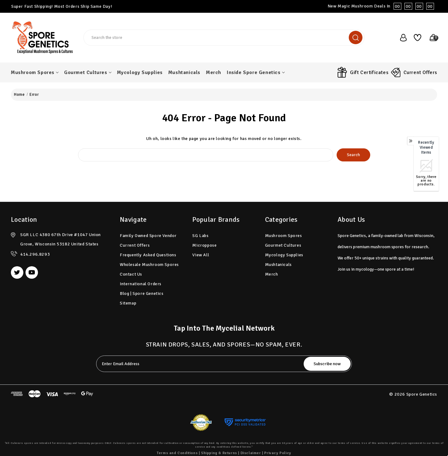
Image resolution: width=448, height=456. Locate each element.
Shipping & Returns (219, 453)
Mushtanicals (184, 72)
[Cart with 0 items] (430, 37)
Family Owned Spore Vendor (148, 235)
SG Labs (200, 235)
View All (200, 255)
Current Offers (420, 72)
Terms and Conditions (177, 453)
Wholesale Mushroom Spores (149, 264)
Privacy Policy (277, 453)
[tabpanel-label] (200, 364)
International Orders (140, 283)
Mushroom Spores (34, 72)
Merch (213, 72)
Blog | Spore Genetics (142, 293)
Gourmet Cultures (87, 72)
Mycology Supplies (140, 72)
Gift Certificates (369, 72)
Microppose (204, 245)
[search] (355, 37)
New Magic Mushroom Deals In (382, 6)
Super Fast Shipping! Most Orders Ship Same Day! (61, 6)
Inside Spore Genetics (256, 72)
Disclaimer (250, 453)
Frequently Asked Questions (148, 255)
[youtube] (32, 272)
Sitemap (128, 303)
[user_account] (400, 37)
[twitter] (17, 272)
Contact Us (131, 274)
